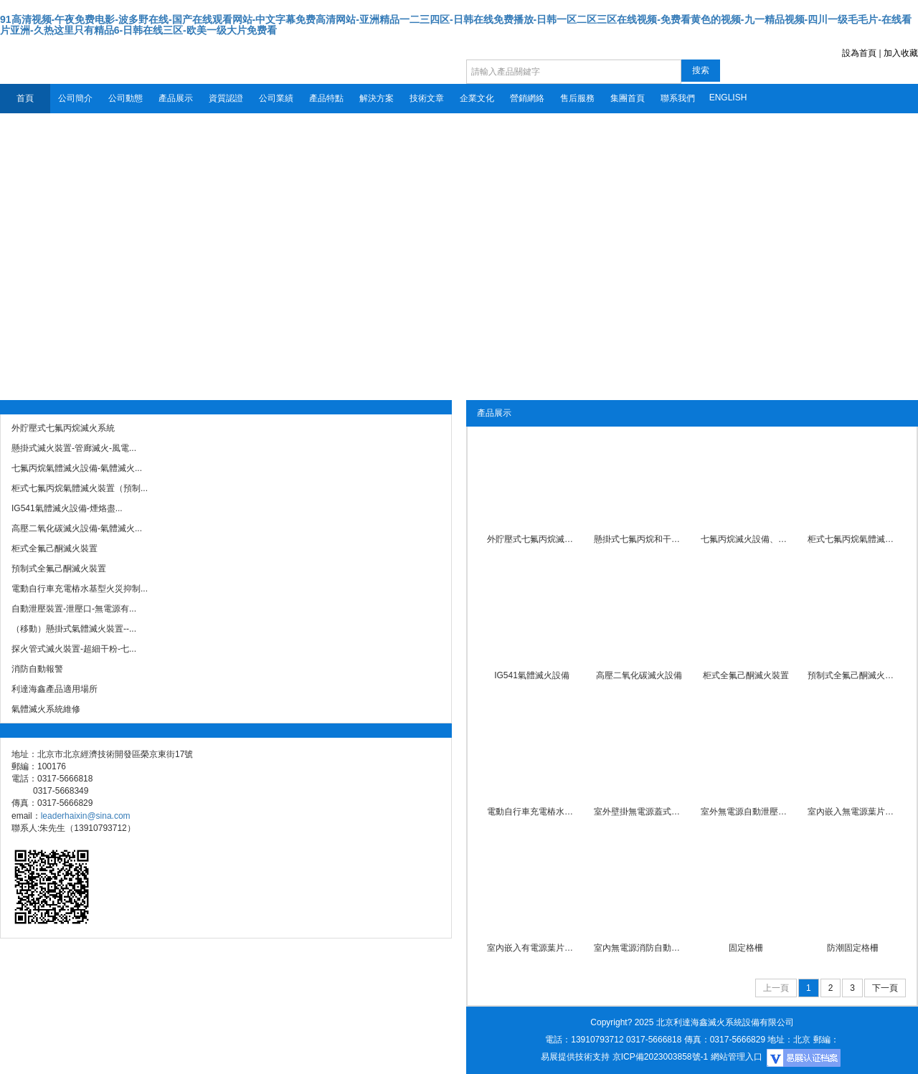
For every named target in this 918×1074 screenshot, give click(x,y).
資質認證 (226, 98)
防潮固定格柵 (853, 948)
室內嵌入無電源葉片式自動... (852, 812)
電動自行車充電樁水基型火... (532, 812)
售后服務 (577, 98)
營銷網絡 (527, 98)
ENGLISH (728, 97)
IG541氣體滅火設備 (531, 675)
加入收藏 (901, 53)
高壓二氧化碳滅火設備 (639, 675)
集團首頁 (627, 98)
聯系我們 (678, 98)
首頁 (25, 98)
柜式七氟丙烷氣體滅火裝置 (852, 539)
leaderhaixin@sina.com (86, 816)
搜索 (700, 70)
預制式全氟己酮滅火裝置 (852, 675)
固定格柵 (746, 948)
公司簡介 (75, 98)
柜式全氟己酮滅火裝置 (746, 675)
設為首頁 (859, 53)
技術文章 (427, 98)
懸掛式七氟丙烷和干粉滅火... (638, 539)
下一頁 (885, 988)
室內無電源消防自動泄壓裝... (638, 948)
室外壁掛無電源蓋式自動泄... (638, 812)
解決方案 (376, 98)
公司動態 (125, 98)
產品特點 (326, 98)
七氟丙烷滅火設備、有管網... (745, 539)
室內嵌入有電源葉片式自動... (532, 948)
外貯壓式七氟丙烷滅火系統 (532, 539)
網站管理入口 (736, 1057)
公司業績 (276, 98)
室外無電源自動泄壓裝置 (745, 812)
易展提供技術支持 (575, 1057)
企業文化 (477, 98)
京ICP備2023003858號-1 (660, 1057)
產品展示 (175, 98)
